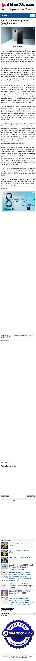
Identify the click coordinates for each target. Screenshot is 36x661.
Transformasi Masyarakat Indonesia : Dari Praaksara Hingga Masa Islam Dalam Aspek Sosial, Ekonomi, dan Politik (21, 601)
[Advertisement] (18, 275)
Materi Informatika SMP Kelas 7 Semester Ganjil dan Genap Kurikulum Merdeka (21, 567)
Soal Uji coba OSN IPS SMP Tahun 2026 (20, 559)
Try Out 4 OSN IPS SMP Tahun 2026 (21, 552)
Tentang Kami (14, 656)
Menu (32, 16)
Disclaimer (31, 656)
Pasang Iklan (5, 656)
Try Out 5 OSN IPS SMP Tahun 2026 (21, 544)
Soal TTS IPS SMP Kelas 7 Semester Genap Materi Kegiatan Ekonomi (21, 586)
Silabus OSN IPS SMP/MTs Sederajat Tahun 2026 (19, 592)
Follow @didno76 (6, 611)
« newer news (5, 496)
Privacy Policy (23, 656)
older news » (31, 496)
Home (6, 16)
